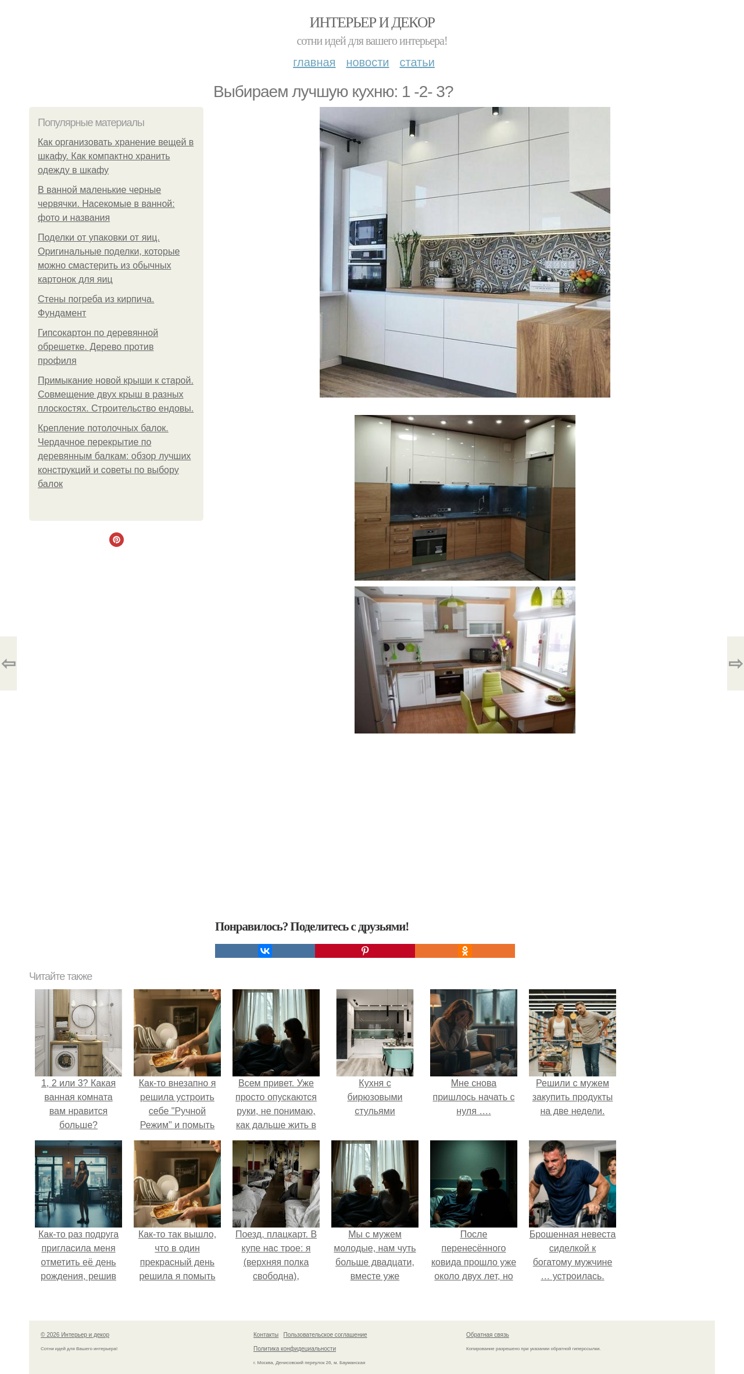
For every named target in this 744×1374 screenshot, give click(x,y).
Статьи (416, 62)
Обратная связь (487, 1335)
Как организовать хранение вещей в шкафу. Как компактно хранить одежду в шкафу (116, 156)
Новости (367, 62)
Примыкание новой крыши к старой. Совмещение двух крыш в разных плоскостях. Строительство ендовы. (116, 394)
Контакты (265, 1335)
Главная (314, 62)
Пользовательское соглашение (325, 1335)
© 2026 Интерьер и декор (75, 1335)
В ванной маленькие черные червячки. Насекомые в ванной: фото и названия (106, 204)
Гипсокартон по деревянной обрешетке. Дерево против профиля (98, 347)
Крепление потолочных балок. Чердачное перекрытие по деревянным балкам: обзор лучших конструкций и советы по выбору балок (114, 456)
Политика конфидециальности (294, 1349)
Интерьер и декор (372, 22)
